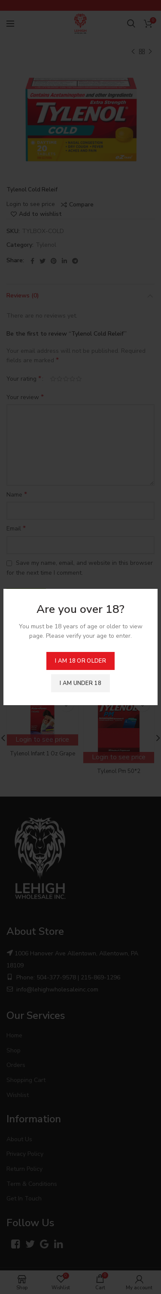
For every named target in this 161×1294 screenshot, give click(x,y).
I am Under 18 (80, 683)
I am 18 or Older (80, 661)
